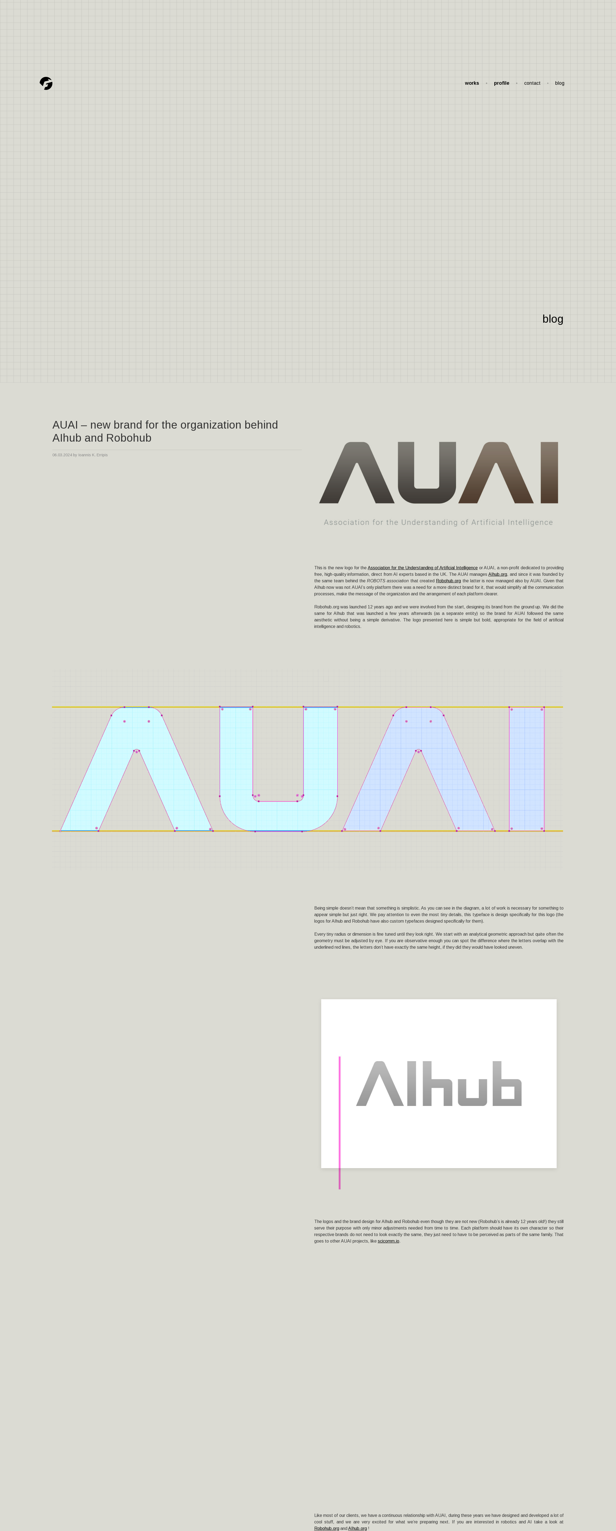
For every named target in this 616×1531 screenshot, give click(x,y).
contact (532, 83)
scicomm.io (388, 1241)
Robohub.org (448, 581)
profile (501, 83)
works (472, 83)
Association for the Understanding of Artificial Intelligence (423, 567)
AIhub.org (497, 574)
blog (559, 83)
